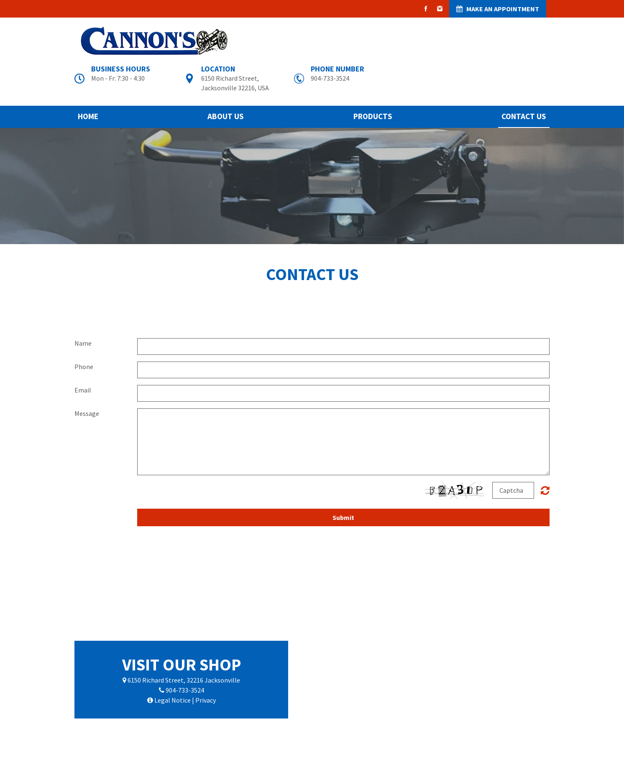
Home (88, 116)
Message (86, 413)
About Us (225, 116)
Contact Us (523, 116)
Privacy (205, 700)
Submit (343, 517)
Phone (83, 366)
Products (372, 116)
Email (82, 390)
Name (83, 343)
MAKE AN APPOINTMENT (497, 9)
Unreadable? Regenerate (545, 490)
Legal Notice (172, 700)
